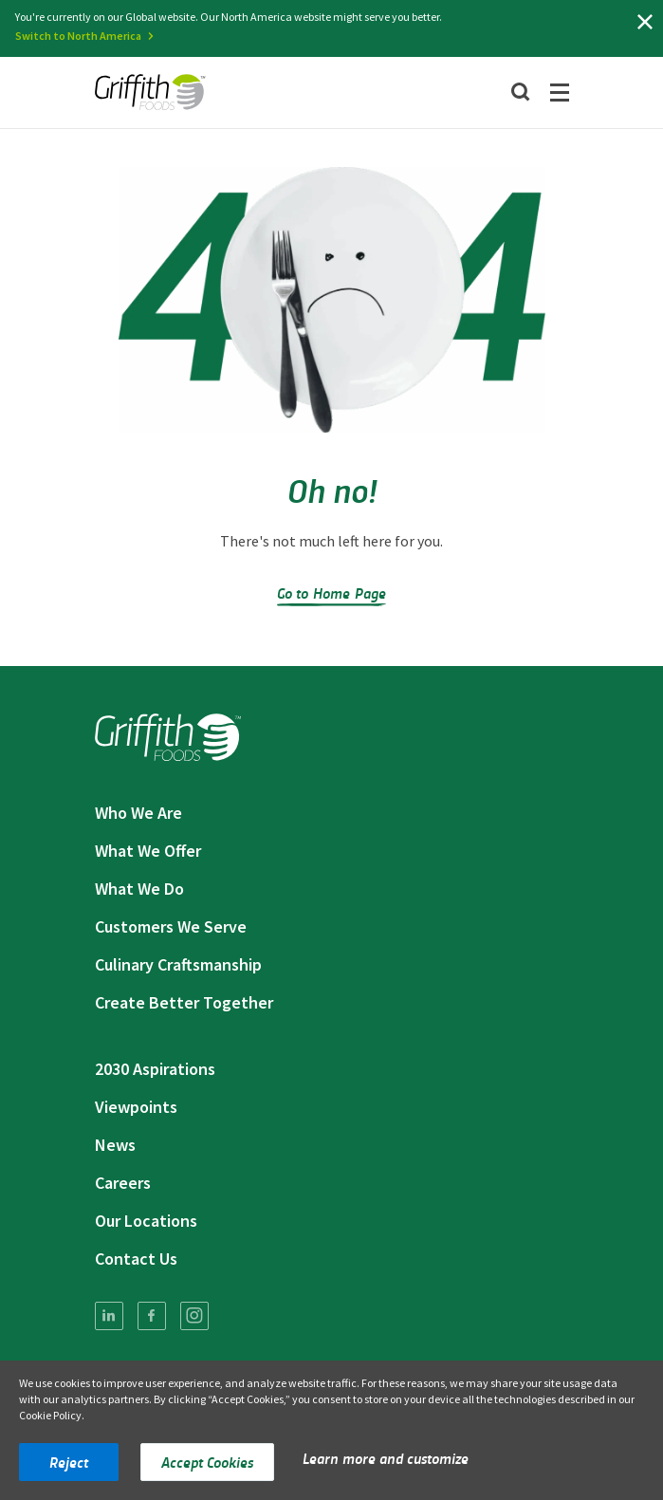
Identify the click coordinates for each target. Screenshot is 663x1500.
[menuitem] (109, 1316)
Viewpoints (136, 1107)
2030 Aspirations (155, 1069)
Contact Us (136, 1258)
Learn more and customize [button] (386, 1458)
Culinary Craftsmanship (178, 964)
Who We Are (138, 813)
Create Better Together (184, 1002)
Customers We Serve (171, 926)
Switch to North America (78, 35)
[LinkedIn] (109, 1316)
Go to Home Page (332, 592)
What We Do (139, 888)
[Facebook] (152, 1316)
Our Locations (146, 1220)
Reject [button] (68, 1462)
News (115, 1145)
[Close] (645, 22)
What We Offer (148, 850)
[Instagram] (194, 1316)
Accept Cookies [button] (207, 1462)
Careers (123, 1183)
